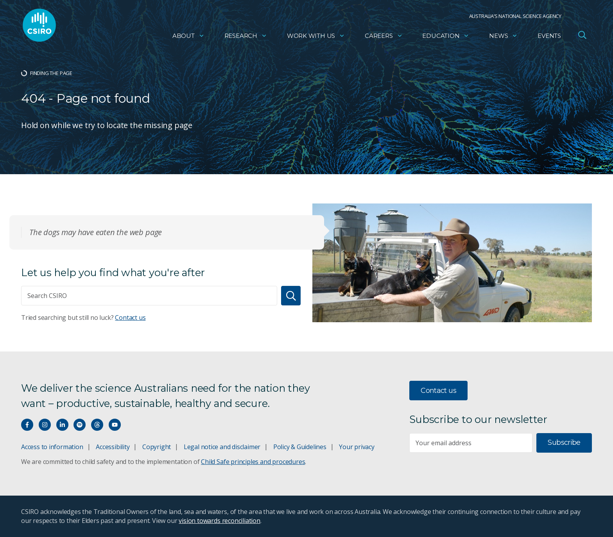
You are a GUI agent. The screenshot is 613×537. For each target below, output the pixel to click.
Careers (384, 37)
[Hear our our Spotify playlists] (79, 425)
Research (245, 37)
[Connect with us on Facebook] (27, 425)
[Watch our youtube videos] (115, 425)
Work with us (316, 37)
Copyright (156, 446)
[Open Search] (582, 36)
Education (445, 37)
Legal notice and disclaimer (222, 446)
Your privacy (356, 446)
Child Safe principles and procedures (253, 461)
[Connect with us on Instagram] (45, 425)
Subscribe (564, 442)
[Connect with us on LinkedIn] (62, 425)
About (188, 37)
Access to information (52, 446)
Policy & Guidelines (299, 446)
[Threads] (97, 425)
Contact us (130, 317)
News (503, 37)
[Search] (291, 295)
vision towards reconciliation (219, 520)
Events (549, 37)
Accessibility (112, 446)
